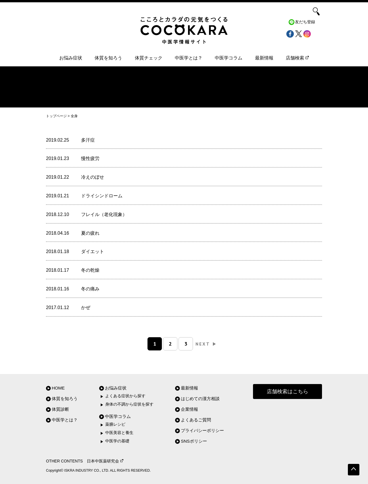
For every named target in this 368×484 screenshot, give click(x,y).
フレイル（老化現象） (104, 214)
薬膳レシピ (115, 424)
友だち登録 (305, 22)
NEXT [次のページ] (206, 344)
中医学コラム (228, 57)
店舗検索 (297, 57)
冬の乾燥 (90, 270)
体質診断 (60, 409)
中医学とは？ (188, 57)
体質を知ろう (108, 57)
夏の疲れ (90, 233)
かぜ (85, 307)
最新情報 (264, 57)
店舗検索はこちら (287, 391)
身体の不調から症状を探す (129, 404)
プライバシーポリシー (202, 430)
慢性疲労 (90, 158)
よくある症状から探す (125, 396)
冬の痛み (90, 288)
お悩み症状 (70, 57)
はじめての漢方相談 (200, 398)
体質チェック (148, 57)
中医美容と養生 (119, 433)
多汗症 (88, 140)
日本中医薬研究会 (105, 461)
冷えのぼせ (92, 177)
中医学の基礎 (117, 441)
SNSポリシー (194, 441)
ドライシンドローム (101, 195)
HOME (58, 387)
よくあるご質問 (196, 419)
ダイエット (92, 251)
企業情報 (189, 409)
